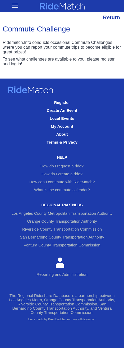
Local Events (62, 118)
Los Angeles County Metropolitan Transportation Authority (62, 213)
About (62, 134)
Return (111, 17)
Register (62, 102)
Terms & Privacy (62, 142)
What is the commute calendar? (62, 189)
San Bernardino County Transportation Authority (62, 237)
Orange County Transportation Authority (62, 221)
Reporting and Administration (62, 267)
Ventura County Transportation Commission (62, 245)
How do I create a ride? (62, 174)
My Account (62, 126)
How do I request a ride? (62, 166)
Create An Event (62, 110)
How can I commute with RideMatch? (62, 182)
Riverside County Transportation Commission (62, 229)
